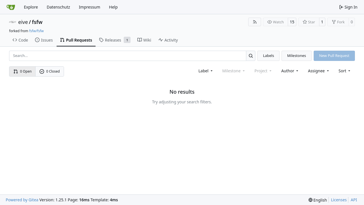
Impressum (89, 7)
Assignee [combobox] (319, 70)
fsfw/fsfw (36, 30)
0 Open (22, 71)
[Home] (11, 7)
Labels (268, 55)
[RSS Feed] (254, 22)
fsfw (37, 22)
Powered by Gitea (22, 199)
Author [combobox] (290, 70)
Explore (31, 7)
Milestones (296, 55)
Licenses (339, 199)
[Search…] (250, 56)
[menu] (345, 71)
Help (113, 7)
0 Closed (50, 71)
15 (292, 21)
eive (23, 22)
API (354, 199)
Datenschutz (58, 7)
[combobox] (206, 71)
